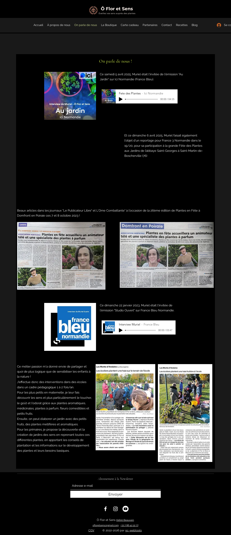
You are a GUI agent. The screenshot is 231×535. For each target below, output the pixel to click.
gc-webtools (133, 530)
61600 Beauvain (125, 520)
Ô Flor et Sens (117, 8)
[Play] (121, 99)
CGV (91, 530)
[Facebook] (105, 509)
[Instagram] (115, 509)
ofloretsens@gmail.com (106, 525)
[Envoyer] (115, 494)
